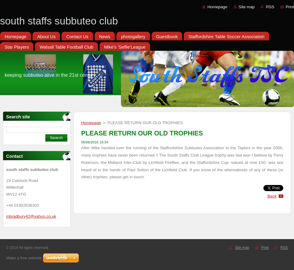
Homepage (217, 7)
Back (272, 196)
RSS (270, 7)
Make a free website (24, 258)
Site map (246, 7)
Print (290, 7)
